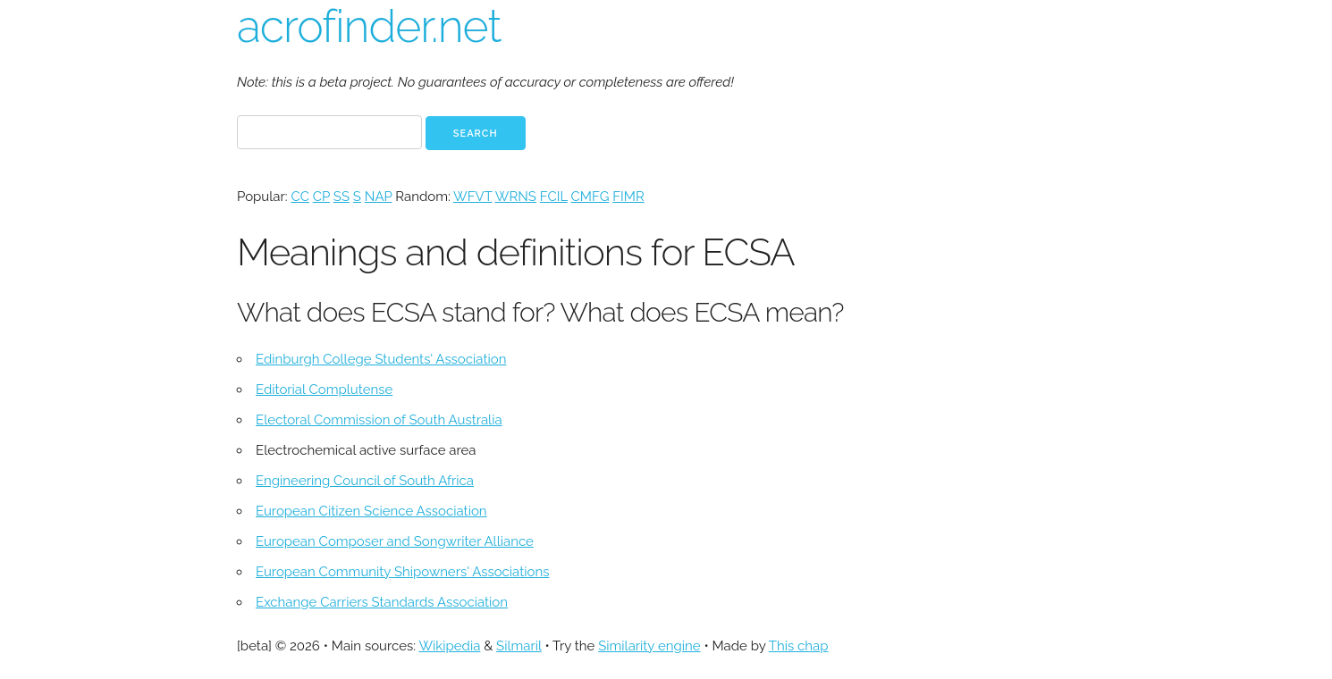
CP (321, 197)
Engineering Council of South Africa (365, 481)
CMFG (590, 197)
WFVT (472, 197)
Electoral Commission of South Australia (379, 420)
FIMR (628, 197)
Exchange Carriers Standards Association (382, 602)
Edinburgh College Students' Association (381, 359)
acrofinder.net (369, 26)
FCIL (554, 197)
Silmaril (519, 646)
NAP (378, 197)
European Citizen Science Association (371, 511)
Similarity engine (649, 646)
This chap (799, 646)
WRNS (515, 197)
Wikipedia (449, 646)
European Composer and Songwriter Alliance (395, 541)
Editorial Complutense (324, 389)
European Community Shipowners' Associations (402, 572)
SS (341, 197)
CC (299, 197)
